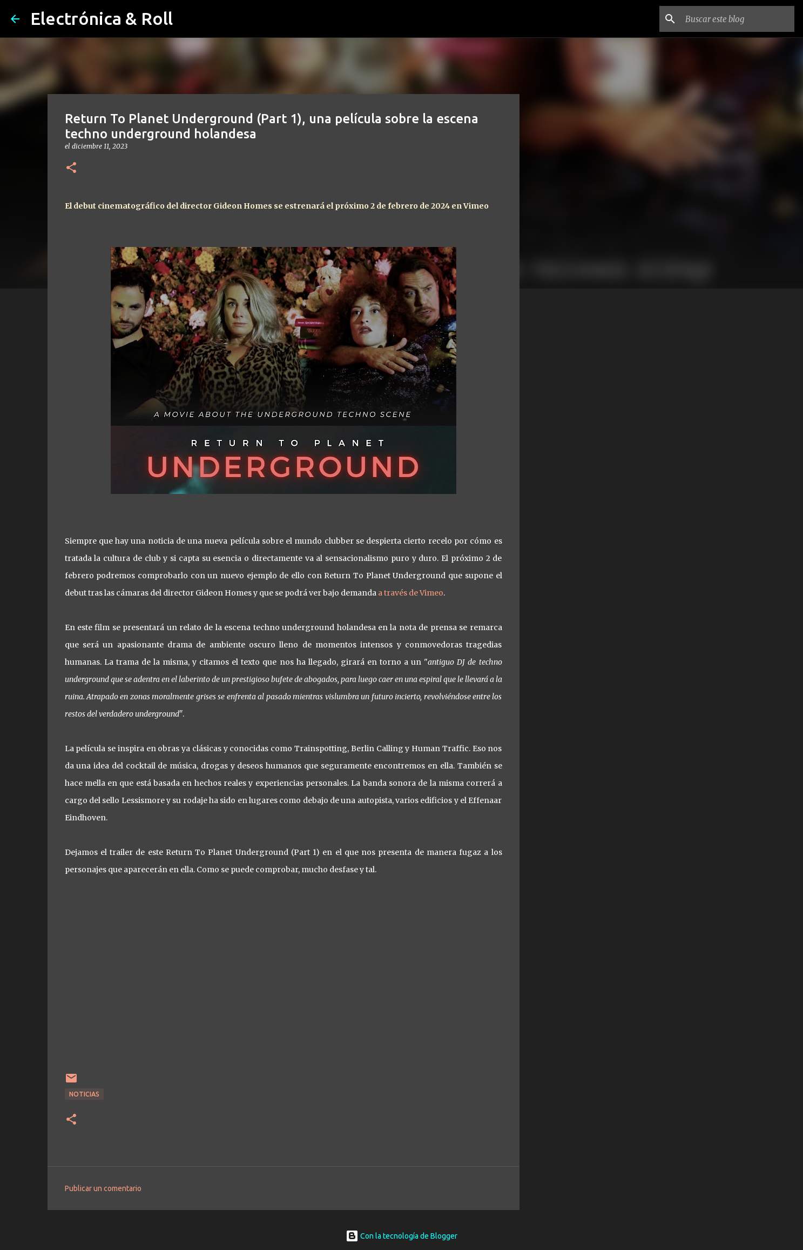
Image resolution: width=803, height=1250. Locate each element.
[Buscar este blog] (737, 19)
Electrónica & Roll (101, 18)
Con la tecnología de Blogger (401, 1236)
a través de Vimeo (410, 593)
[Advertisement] (574, 467)
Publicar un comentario (103, 1188)
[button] (71, 168)
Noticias (84, 1094)
